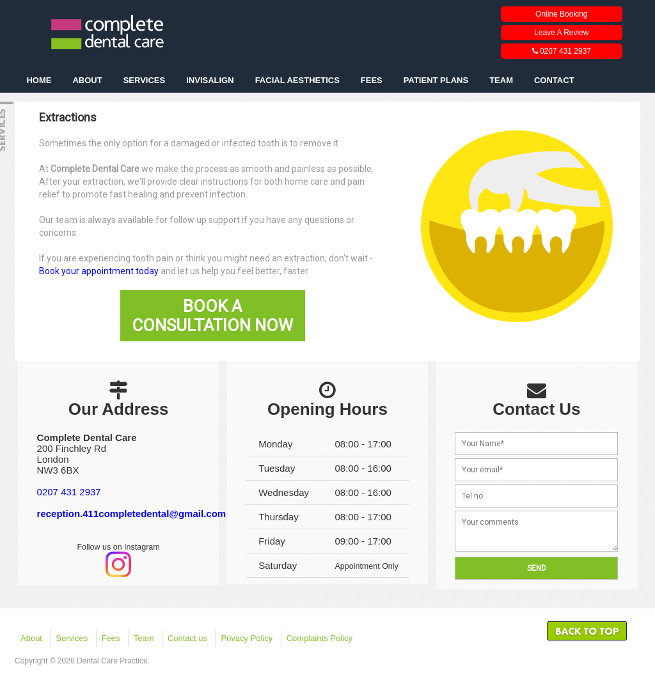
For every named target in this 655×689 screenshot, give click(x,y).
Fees (111, 638)
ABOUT (87, 80)
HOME (38, 80)
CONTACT (554, 80)
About (31, 638)
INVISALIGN (209, 80)
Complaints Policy (319, 638)
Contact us (187, 638)
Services (72, 638)
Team (144, 638)
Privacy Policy (246, 638)
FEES (372, 80)
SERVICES (144, 80)
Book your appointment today (99, 271)
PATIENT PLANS (436, 80)
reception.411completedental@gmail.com (131, 513)
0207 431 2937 (69, 491)
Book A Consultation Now (212, 316)
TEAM (501, 80)
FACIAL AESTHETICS (297, 80)
